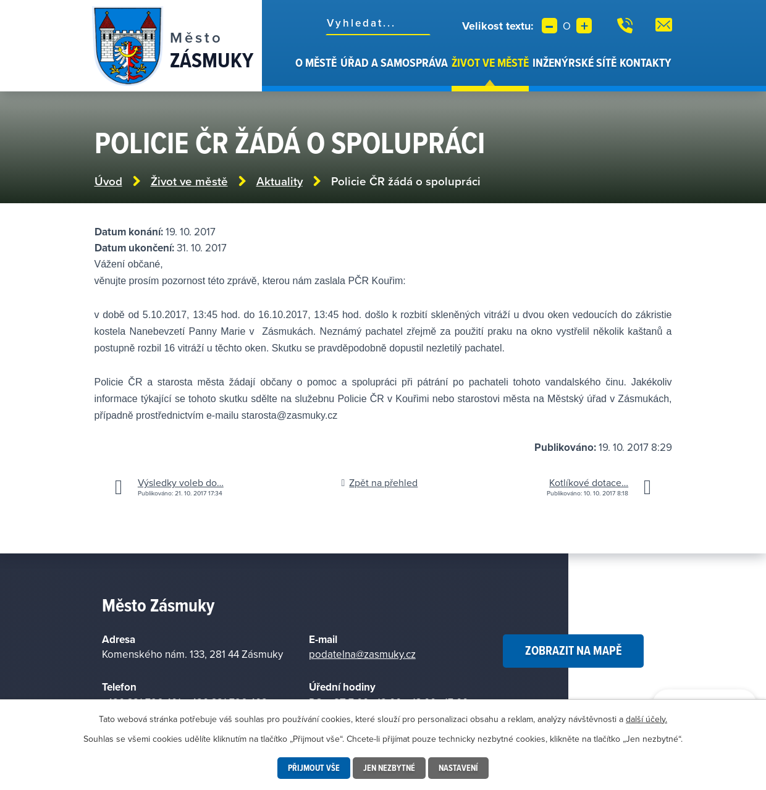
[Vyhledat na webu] (378, 23)
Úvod (287, 73)
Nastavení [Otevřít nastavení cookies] (458, 768)
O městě (316, 62)
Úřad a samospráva (394, 62)
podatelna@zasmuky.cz (362, 654)
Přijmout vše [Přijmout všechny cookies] (314, 768)
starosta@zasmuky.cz (290, 415)
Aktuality (279, 181)
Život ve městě (490, 62)
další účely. (646, 719)
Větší (584, 25)
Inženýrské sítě (574, 62)
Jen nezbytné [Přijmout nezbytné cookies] (389, 768)
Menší (549, 25)
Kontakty (645, 62)
